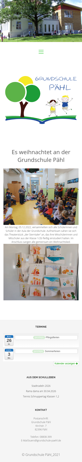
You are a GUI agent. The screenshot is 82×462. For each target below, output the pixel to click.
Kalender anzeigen (66, 363)
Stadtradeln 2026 (41, 386)
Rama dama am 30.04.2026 (41, 391)
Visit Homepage (41, 21)
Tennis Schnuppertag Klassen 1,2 (41, 396)
